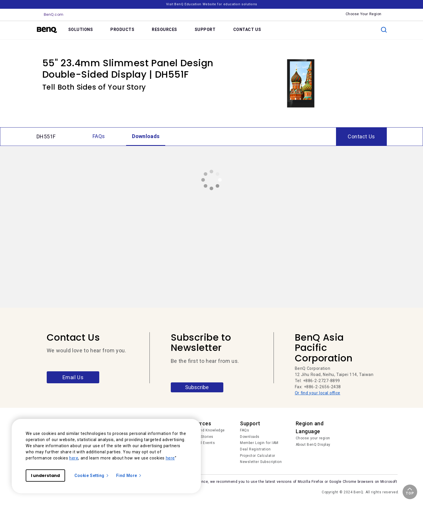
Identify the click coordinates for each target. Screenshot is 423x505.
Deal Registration (255, 449)
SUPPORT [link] (205, 29)
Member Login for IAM (259, 443)
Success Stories (198, 437)
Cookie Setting (91, 475)
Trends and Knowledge (204, 430)
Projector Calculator (257, 456)
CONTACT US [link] (247, 29)
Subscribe (197, 387)
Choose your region (313, 438)
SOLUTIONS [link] (80, 29)
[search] (384, 30)
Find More (129, 475)
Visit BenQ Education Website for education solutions (211, 4)
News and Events (199, 443)
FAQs (244, 430)
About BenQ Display (313, 445)
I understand (45, 475)
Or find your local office (317, 393)
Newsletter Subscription (261, 462)
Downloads (250, 437)
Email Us (73, 377)
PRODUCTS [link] (122, 29)
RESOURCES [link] (164, 29)
